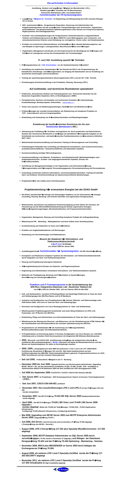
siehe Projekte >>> (68, 102)
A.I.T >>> (57, 244)
